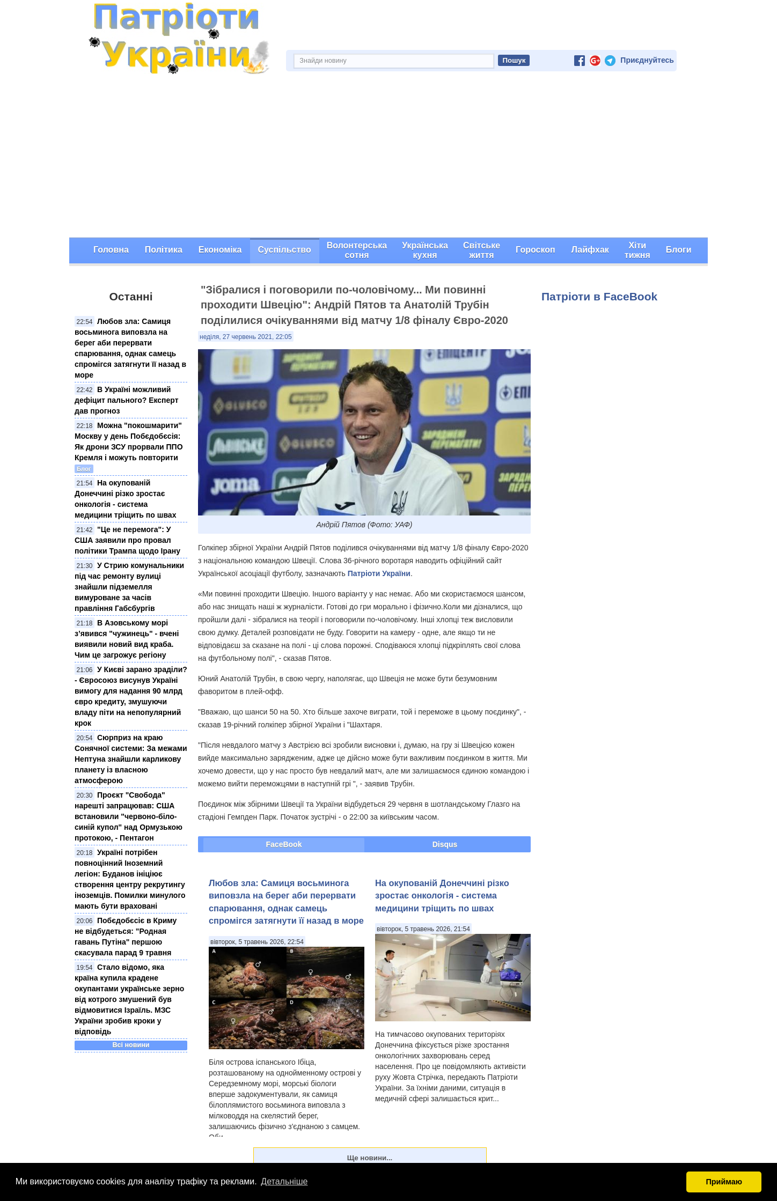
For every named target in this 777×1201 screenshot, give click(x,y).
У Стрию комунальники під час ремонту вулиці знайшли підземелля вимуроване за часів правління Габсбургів (129, 587)
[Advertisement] (388, 157)
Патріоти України (379, 573)
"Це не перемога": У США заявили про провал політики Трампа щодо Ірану (127, 540)
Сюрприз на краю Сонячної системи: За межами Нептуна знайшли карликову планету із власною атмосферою (131, 759)
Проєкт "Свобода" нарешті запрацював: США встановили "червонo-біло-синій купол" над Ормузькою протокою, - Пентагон (128, 816)
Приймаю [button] (724, 1181)
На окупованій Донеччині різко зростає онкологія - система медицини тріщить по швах (442, 895)
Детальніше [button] (284, 1181)
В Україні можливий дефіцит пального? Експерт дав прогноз (127, 400)
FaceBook (284, 844)
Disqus (445, 844)
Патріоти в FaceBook (599, 296)
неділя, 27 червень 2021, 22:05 (246, 337)
